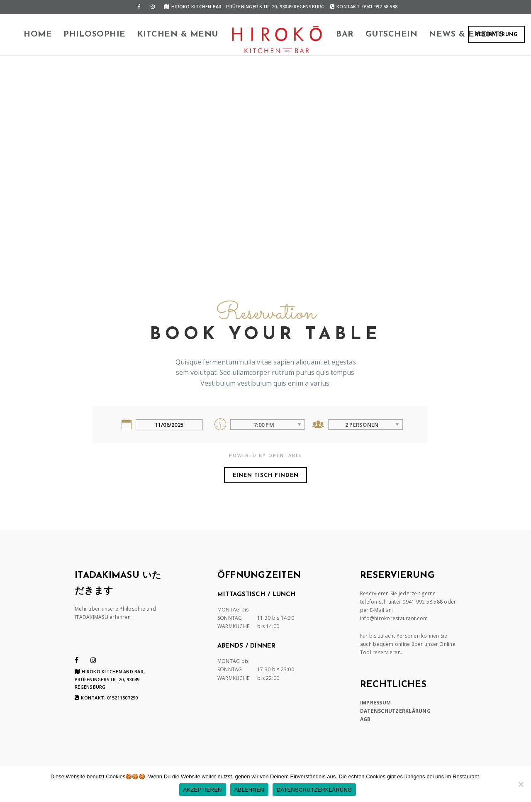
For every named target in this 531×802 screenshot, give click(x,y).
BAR (345, 34)
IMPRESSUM (375, 702)
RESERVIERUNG (496, 34)
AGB (365, 719)
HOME (38, 34)
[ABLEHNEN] (520, 784)
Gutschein (391, 34)
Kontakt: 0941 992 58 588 (363, 6)
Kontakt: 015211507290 (106, 697)
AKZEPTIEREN (202, 790)
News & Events (466, 34)
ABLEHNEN (249, 790)
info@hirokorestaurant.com (394, 618)
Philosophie (94, 34)
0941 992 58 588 (422, 601)
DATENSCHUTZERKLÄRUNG (395, 710)
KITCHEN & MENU (177, 34)
